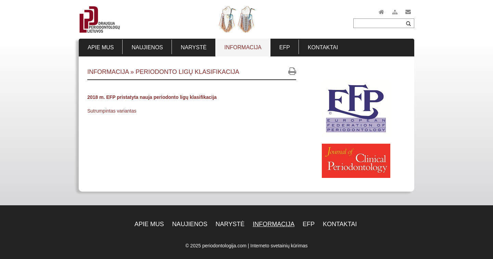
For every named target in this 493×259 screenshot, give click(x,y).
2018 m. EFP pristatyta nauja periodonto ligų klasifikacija (152, 97)
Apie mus (149, 224)
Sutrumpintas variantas (111, 111)
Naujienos (189, 224)
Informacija (273, 224)
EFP (309, 224)
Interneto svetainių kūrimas (278, 245)
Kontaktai (340, 224)
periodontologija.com (224, 245)
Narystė (230, 224)
